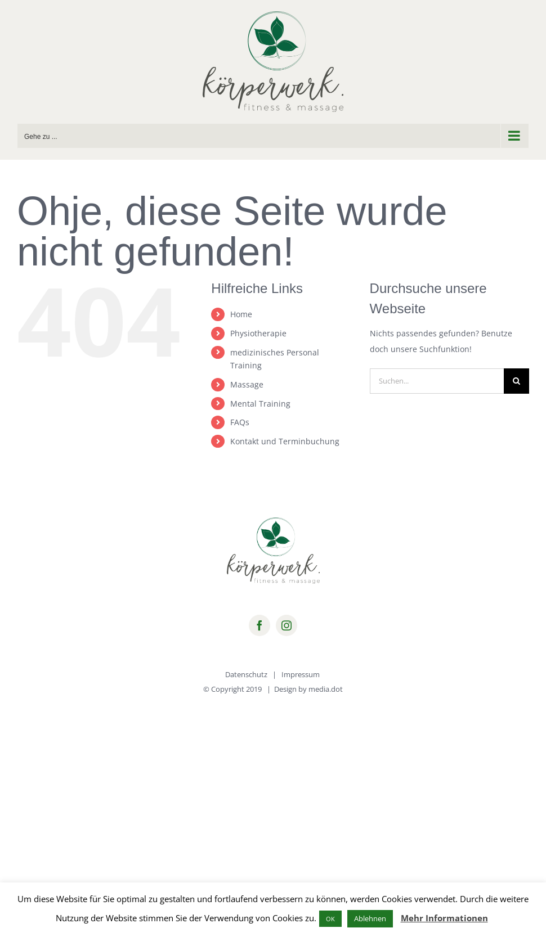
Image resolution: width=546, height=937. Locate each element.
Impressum (300, 674)
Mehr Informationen (444, 918)
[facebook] (259, 625)
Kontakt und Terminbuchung (284, 441)
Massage (246, 384)
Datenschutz (246, 674)
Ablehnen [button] (370, 918)
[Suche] (516, 381)
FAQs (239, 422)
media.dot (325, 689)
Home (241, 314)
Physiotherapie (258, 333)
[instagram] (286, 625)
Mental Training (260, 403)
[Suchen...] (437, 381)
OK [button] (330, 919)
